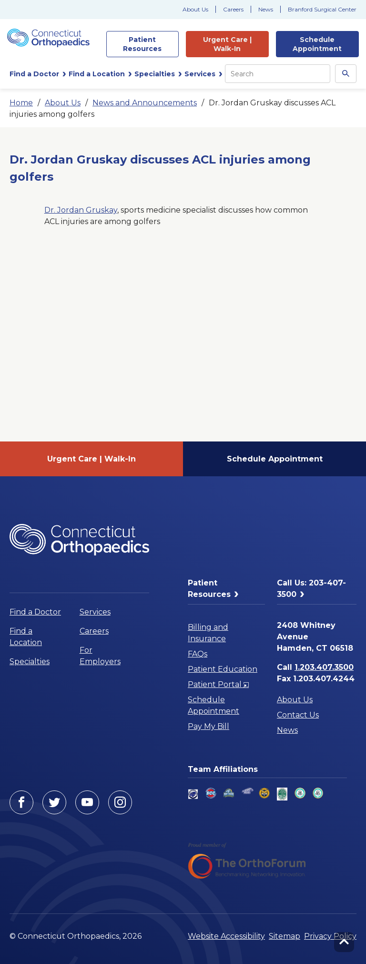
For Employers (100, 656)
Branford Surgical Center (322, 9)
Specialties (30, 661)
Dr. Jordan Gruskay (80, 210)
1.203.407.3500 (324, 667)
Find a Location (26, 636)
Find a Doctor (35, 611)
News (265, 9)
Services (95, 611)
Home (21, 102)
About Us (195, 9)
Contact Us (298, 714)
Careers (233, 9)
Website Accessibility (226, 936)
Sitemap (284, 936)
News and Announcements (144, 102)
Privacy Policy (330, 936)
